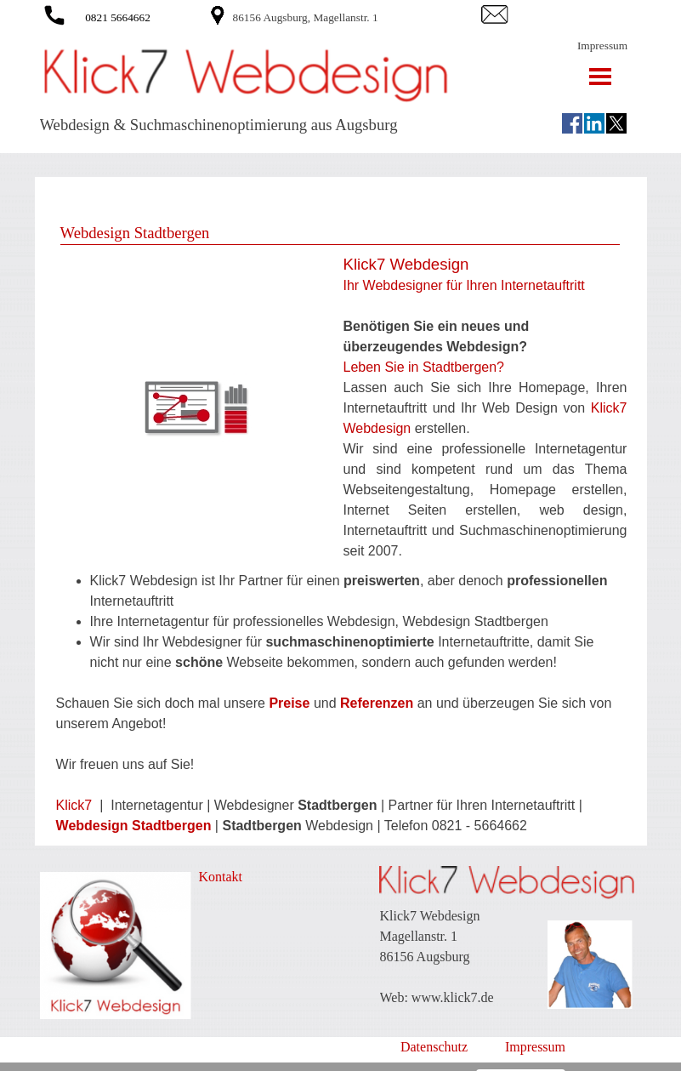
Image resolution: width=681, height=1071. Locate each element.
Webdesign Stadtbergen (134, 825)
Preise (289, 703)
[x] (616, 123)
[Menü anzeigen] (600, 76)
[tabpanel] (354, 17)
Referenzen (376, 703)
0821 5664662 (117, 17)
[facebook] (572, 123)
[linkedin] (594, 123)
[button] (54, 12)
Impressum (602, 45)
